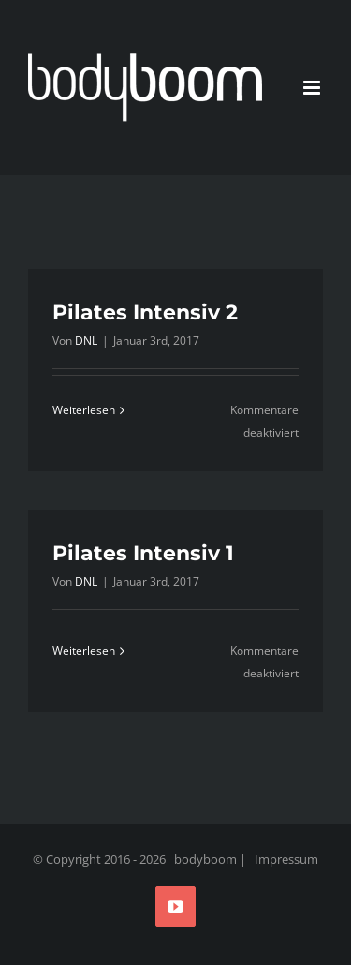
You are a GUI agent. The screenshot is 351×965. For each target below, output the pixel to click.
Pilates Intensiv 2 (145, 312)
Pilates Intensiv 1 (143, 553)
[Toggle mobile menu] (313, 87)
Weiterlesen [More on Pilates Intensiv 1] (83, 651)
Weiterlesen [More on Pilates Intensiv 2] (83, 410)
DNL (86, 341)
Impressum (286, 859)
